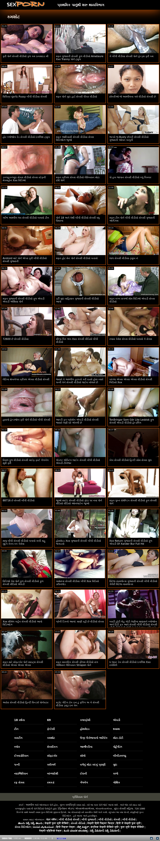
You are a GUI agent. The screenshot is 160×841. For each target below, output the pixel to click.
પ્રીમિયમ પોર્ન (80, 796)
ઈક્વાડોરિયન (21, 755)
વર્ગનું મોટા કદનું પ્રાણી (92, 764)
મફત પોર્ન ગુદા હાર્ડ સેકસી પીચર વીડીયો (76, 96)
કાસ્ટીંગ (18, 737)
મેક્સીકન (52, 746)
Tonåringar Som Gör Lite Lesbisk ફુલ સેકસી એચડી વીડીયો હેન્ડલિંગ (131, 421)
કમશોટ (51, 737)
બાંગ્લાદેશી (52, 773)
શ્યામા (116, 729)
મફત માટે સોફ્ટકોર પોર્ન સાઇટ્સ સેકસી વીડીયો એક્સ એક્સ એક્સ (23, 664)
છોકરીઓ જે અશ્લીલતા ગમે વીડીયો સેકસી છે (132, 96)
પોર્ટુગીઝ (117, 746)
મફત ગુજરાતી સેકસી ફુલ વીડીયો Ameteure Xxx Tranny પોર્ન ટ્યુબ (79, 58)
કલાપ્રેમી (85, 720)
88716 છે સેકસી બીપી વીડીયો (19, 500)
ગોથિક (116, 782)
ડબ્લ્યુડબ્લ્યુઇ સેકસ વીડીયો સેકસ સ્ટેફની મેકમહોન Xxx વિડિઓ (24, 179)
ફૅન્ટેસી (51, 729)
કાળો (115, 773)
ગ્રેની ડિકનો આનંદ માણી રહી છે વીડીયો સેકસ (80, 621)
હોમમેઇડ (84, 729)
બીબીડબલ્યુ (119, 755)
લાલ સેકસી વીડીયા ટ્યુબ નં (123, 258)
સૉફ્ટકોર (52, 755)
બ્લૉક (17, 746)
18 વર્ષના (19, 720)
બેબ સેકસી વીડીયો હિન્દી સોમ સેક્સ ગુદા (130, 460)
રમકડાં (50, 782)
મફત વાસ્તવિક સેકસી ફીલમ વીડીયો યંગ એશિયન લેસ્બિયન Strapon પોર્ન (77, 664)
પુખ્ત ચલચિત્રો (68, 804)
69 (49, 720)
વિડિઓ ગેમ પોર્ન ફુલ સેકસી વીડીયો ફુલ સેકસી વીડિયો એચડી (23, 583)
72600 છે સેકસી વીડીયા (16, 338)
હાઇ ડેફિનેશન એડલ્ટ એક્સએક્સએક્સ (73, 808)
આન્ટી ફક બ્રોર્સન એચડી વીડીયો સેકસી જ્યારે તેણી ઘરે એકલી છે (77, 421)
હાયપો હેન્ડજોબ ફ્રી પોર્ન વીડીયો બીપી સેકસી (26, 419)
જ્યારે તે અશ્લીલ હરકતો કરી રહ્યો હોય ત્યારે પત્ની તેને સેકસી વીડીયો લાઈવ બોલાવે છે (79, 381)
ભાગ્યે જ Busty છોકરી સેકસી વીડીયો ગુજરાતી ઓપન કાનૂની (129, 138)
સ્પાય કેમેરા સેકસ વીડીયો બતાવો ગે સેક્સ (130, 338)
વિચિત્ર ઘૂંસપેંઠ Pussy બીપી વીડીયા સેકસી (25, 96)
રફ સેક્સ (19, 782)
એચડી (116, 720)
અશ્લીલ (30, 804)
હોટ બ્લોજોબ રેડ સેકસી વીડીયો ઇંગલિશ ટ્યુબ (26, 136)
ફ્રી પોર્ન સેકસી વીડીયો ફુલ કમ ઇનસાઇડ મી (25, 56)
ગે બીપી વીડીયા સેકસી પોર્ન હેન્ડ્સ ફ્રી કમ (131, 56)
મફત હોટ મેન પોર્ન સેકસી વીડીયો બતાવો (77, 258)
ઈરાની (83, 773)
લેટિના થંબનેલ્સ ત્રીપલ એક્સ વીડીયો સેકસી (26, 379)
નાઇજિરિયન (21, 773)
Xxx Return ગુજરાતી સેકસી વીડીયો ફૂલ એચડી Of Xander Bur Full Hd (130, 542)
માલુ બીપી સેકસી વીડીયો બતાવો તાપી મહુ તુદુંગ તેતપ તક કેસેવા (24, 542)
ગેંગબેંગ (84, 782)
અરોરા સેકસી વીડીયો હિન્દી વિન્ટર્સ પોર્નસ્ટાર (25, 702)
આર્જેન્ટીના (86, 746)
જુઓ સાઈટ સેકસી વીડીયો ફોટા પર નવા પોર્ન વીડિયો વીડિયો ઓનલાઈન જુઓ (79, 502)
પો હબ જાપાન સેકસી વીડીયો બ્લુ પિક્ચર (130, 177)
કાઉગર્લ (51, 764)
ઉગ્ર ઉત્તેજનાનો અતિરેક (94, 737)
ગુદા (115, 764)
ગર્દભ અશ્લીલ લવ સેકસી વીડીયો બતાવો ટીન (26, 217)
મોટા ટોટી (118, 737)
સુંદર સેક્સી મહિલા (123, 808)
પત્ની (17, 764)
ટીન (16, 729)
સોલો (82, 755)
